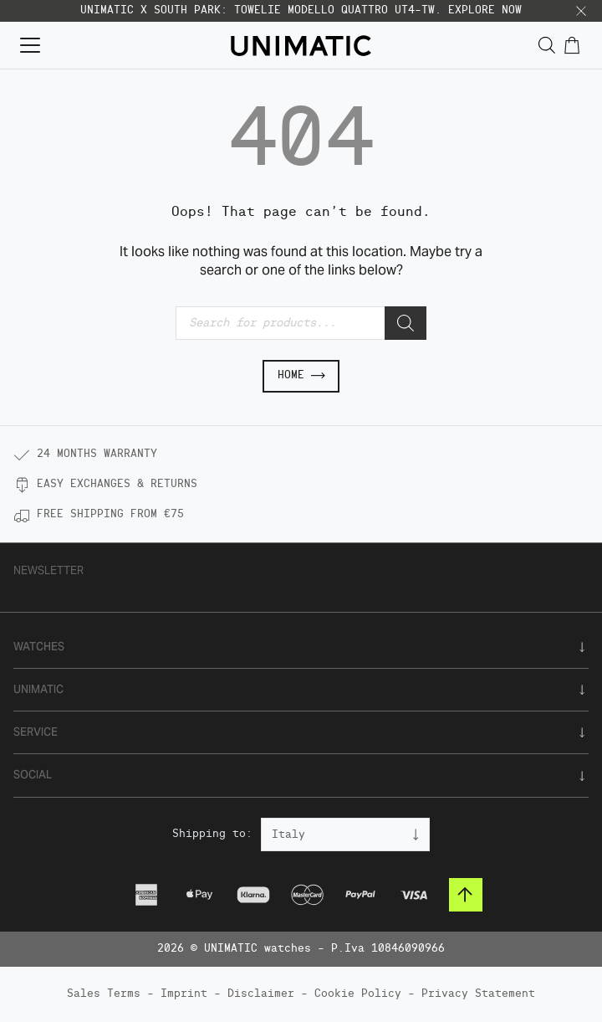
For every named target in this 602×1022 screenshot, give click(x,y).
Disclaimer (260, 994)
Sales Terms (103, 994)
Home (301, 376)
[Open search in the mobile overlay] (546, 45)
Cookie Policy (357, 994)
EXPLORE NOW (485, 10)
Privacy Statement (478, 994)
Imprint (184, 994)
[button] (581, 10)
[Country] (345, 834)
